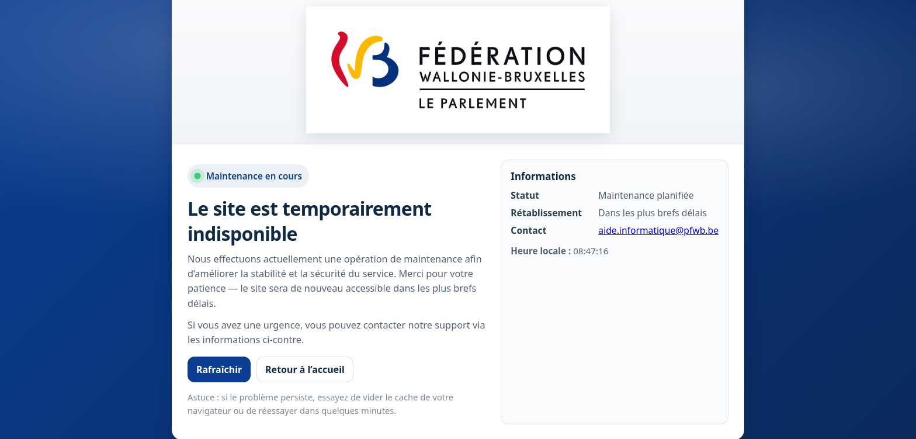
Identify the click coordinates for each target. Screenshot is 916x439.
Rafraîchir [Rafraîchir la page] (219, 369)
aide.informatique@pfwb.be (658, 230)
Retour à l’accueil (305, 369)
